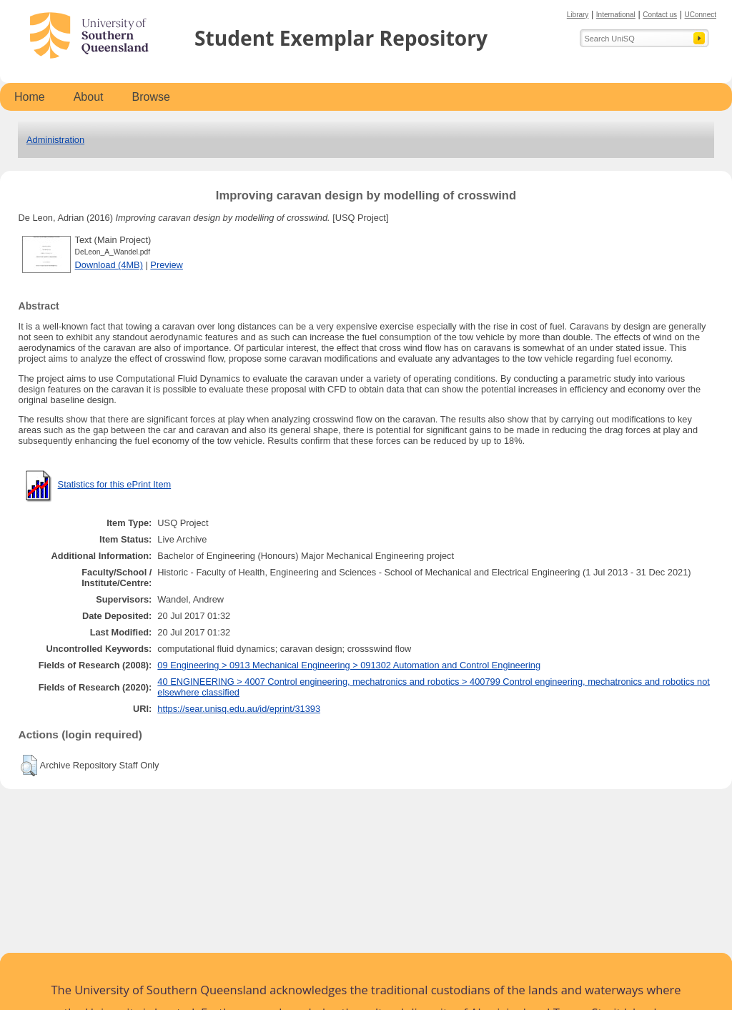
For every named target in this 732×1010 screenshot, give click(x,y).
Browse (151, 97)
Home (29, 97)
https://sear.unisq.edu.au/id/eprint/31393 (238, 708)
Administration (55, 139)
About (89, 97)
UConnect (700, 15)
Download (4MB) (109, 264)
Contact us (660, 15)
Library (578, 15)
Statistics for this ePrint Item (115, 484)
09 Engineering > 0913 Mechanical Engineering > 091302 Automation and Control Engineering (348, 665)
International (615, 15)
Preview (166, 264)
